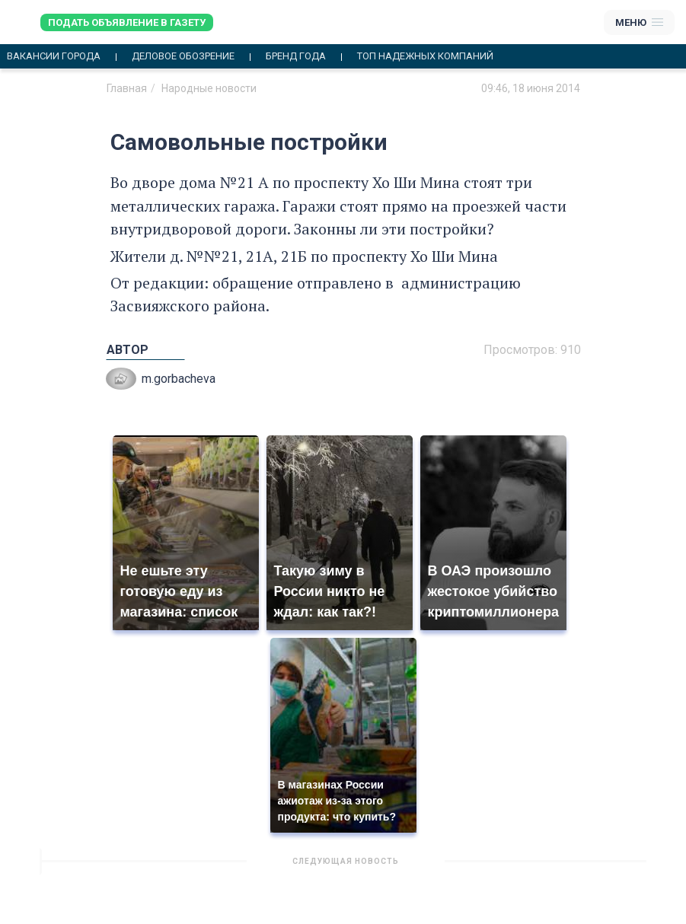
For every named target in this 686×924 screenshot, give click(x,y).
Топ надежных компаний (425, 56)
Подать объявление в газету (127, 22)
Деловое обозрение (183, 56)
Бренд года (296, 56)
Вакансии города (54, 56)
